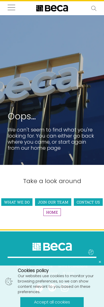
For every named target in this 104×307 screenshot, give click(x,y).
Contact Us (88, 202)
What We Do (17, 202)
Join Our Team (53, 202)
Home (52, 212)
